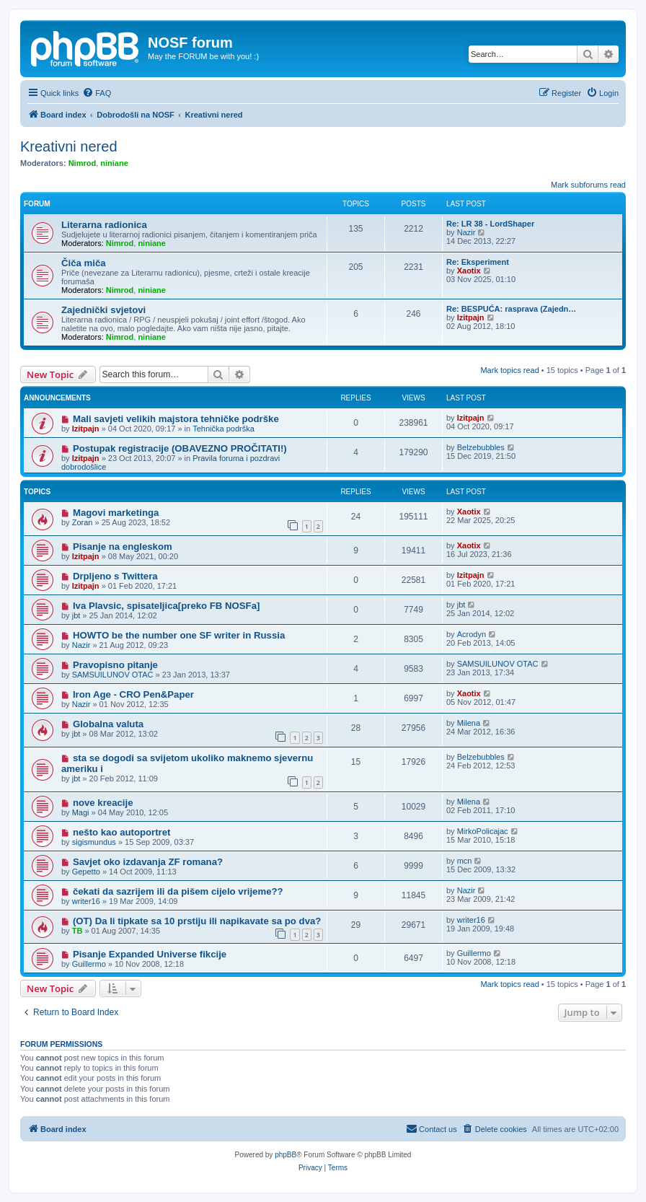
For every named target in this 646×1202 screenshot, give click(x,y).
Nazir (466, 232)
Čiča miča (83, 263)
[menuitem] (96, 93)
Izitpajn (471, 317)
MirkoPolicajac (482, 831)
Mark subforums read (588, 184)
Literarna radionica (104, 224)
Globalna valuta (108, 724)
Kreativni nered (69, 146)
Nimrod (82, 163)
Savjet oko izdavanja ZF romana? (148, 861)
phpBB (285, 1155)
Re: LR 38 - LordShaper (490, 223)
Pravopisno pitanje (115, 664)
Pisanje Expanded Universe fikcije (149, 954)
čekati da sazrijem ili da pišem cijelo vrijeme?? (178, 891)
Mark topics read (509, 370)
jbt (76, 615)
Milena (468, 723)
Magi (80, 812)
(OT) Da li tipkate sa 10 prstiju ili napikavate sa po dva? (197, 921)
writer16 (86, 901)
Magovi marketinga (116, 512)
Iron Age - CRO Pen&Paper (133, 694)
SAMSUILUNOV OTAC (113, 674)
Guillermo (89, 964)
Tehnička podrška (224, 428)
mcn (464, 860)
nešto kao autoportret (122, 832)
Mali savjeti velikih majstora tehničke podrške (176, 418)
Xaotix (469, 270)
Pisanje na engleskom (122, 546)
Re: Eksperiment (477, 262)
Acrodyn (471, 634)
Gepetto (86, 871)
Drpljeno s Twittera (115, 576)
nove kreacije (103, 802)
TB (77, 930)
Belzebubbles (481, 447)
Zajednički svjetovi (103, 309)
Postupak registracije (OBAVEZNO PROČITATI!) (180, 448)
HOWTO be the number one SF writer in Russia (179, 635)
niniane (114, 163)
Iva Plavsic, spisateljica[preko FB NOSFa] (166, 605)
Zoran (82, 522)
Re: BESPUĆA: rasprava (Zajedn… (511, 308)
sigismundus (94, 842)
